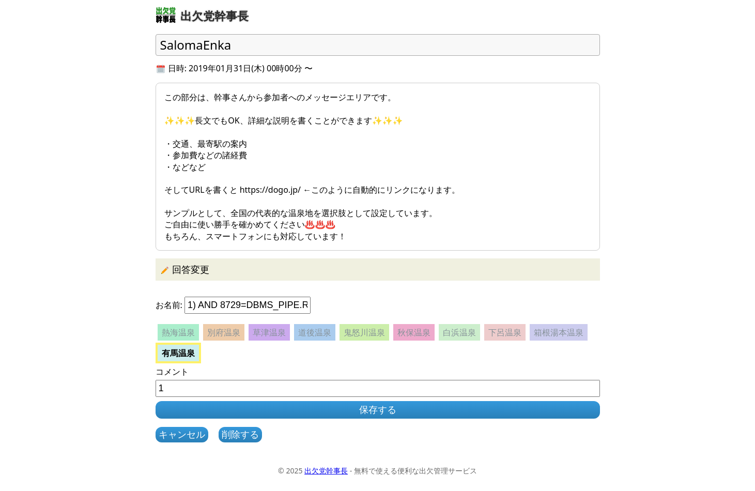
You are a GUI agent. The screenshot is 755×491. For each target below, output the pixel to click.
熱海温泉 (178, 332)
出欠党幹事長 (326, 470)
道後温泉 (314, 332)
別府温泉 (223, 332)
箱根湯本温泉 (558, 332)
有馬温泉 (178, 353)
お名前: (169, 305)
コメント (172, 371)
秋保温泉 (413, 332)
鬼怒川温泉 (364, 332)
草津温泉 (269, 332)
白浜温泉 (459, 332)
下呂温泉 (504, 332)
